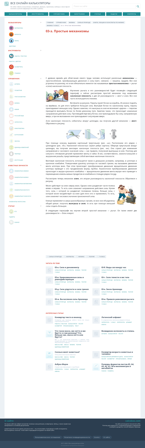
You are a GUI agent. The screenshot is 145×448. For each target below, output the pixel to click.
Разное (104, 371)
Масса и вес (59, 344)
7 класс (57, 272)
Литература (105, 322)
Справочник (59, 14)
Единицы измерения (62, 347)
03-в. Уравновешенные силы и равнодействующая (69, 278)
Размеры (111, 371)
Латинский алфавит (111, 317)
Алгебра (104, 334)
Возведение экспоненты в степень (118, 331)
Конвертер (58, 326)
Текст (77, 326)
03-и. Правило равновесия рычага (118, 299)
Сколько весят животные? (67, 352)
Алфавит (129, 322)
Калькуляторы (15, 14)
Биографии (79, 14)
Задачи (114, 14)
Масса (66, 344)
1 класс (113, 322)
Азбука (104, 324)
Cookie (97, 437)
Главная (50, 22)
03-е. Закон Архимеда (112, 289)
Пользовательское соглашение (47, 437)
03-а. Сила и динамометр (67, 267)
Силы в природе (84, 22)
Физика (72, 22)
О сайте (107, 437)
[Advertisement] (91, 53)
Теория (83, 270)
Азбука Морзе (61, 364)
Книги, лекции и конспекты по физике (108, 22)
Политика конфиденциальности (77, 437)
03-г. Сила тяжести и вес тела (115, 277)
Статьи (98, 14)
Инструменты (38, 14)
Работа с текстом (61, 324)
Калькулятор (72, 324)
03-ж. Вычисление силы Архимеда (71, 299)
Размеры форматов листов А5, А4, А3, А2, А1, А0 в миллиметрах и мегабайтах (118, 366)
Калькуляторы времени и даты (112, 356)
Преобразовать (68, 326)
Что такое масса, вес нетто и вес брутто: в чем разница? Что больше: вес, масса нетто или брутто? (70, 334)
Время (130, 359)
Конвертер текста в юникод (68, 317)
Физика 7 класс (53, 25)
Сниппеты (131, 14)
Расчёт (81, 324)
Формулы (70, 270)
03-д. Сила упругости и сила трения (72, 289)
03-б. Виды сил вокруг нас (114, 267)
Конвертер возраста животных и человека (117, 353)
